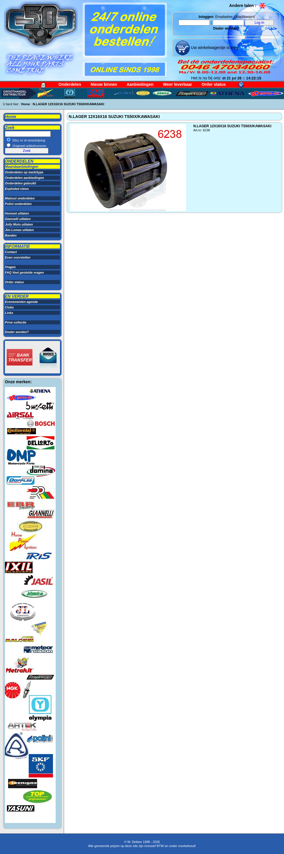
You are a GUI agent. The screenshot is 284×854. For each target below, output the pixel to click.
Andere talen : (248, 5)
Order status (214, 84)
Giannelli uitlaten (18, 219)
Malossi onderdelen (20, 198)
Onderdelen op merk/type (24, 172)
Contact (11, 252)
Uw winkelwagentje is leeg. (214, 47)
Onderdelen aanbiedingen (24, 177)
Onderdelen (70, 84)
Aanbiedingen (140, 84)
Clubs (9, 307)
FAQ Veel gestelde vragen (24, 272)
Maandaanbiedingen (21, 167)
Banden (11, 235)
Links (9, 313)
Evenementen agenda (21, 302)
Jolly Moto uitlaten (19, 224)
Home (25, 104)
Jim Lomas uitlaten (19, 230)
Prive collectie (15, 322)
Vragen (10, 267)
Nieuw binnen (104, 84)
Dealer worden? (226, 28)
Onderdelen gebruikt (20, 183)
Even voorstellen (17, 257)
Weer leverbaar (177, 84)
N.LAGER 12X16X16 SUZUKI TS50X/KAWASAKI (68, 104)
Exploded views (17, 188)
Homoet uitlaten (17, 213)
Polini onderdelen (18, 204)
